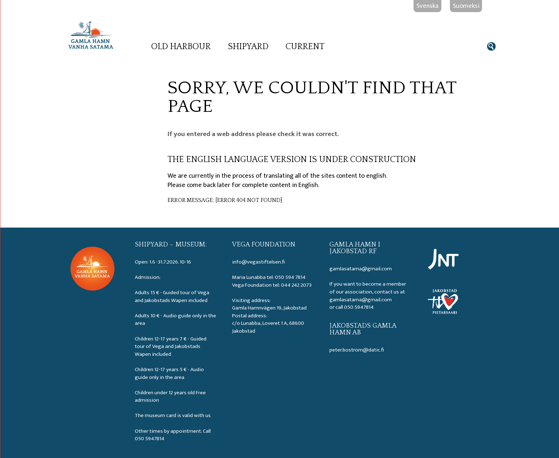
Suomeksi (466, 5)
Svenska (427, 5)
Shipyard (248, 46)
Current (305, 46)
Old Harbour (181, 46)
